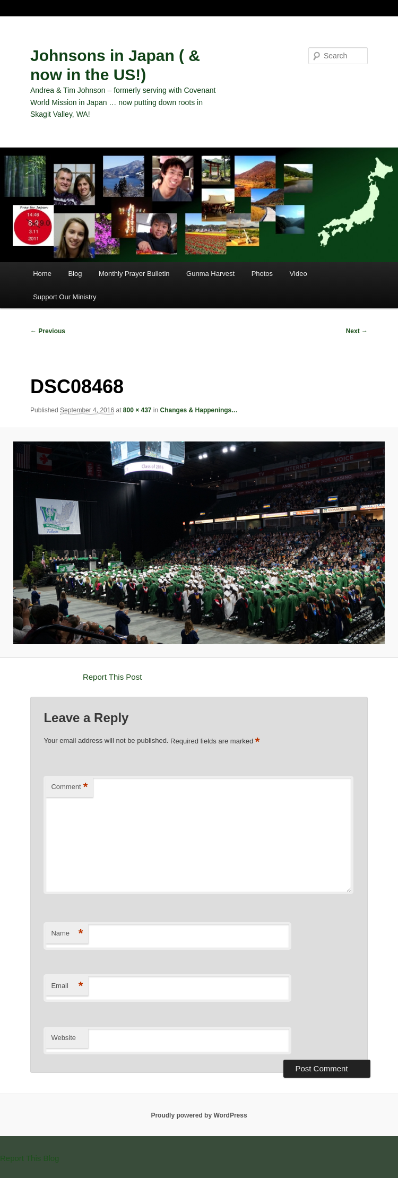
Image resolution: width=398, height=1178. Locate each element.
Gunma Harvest (210, 274)
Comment (69, 787)
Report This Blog (29, 1158)
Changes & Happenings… (199, 410)
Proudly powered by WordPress (199, 1115)
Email (67, 986)
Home (42, 274)
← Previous (47, 331)
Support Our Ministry (64, 297)
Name (67, 933)
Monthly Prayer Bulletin (134, 274)
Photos (262, 274)
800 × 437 (137, 410)
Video (298, 274)
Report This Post (112, 676)
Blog (75, 274)
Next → (357, 331)
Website (63, 1038)
